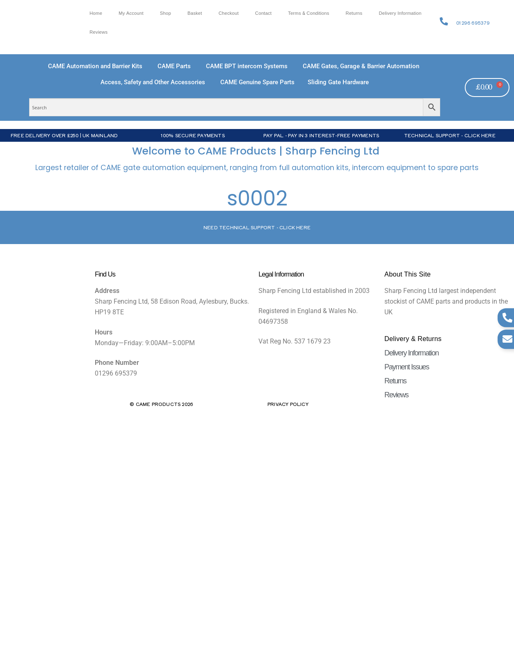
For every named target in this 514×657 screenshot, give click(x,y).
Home (95, 13)
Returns (354, 13)
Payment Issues (406, 367)
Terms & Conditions (308, 13)
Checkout (229, 13)
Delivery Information (400, 13)
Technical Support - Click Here (450, 135)
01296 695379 (473, 22)
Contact (263, 13)
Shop (165, 13)
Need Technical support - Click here (257, 227)
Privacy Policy (287, 404)
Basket (194, 13)
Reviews (98, 32)
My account (131, 13)
